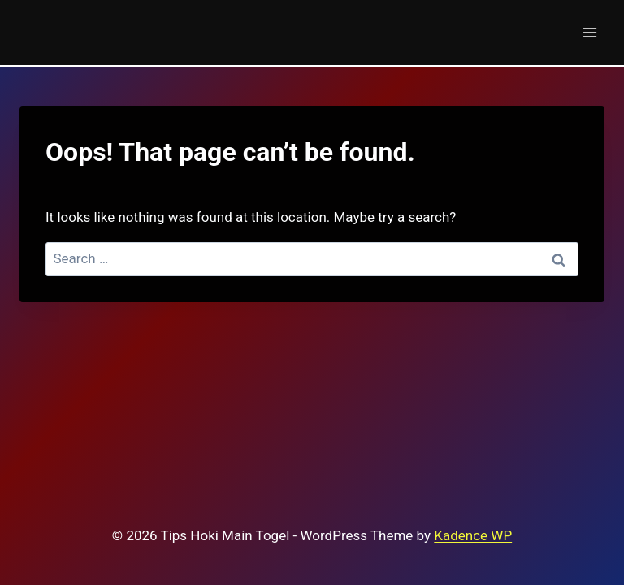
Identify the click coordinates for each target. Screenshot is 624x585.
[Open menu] (589, 32)
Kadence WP (473, 535)
